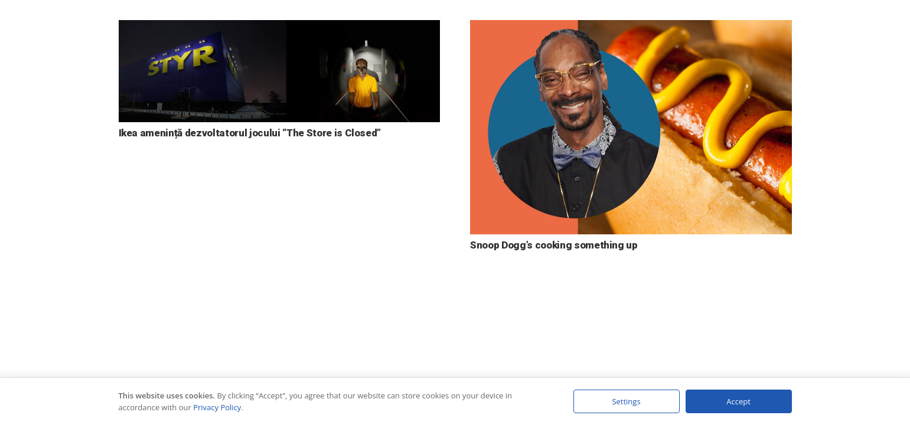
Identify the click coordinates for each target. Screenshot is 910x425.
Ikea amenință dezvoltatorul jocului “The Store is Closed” (250, 133)
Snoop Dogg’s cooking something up (554, 245)
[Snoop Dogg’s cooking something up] (631, 28)
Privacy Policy (217, 407)
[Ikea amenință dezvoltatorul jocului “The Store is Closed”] (280, 28)
